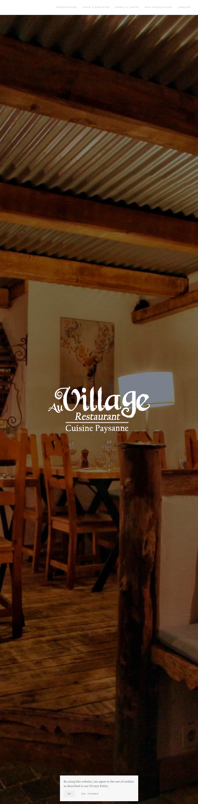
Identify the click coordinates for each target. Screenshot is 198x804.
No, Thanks (90, 793)
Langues (184, 7)
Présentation (66, 7)
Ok (69, 793)
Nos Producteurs (158, 7)
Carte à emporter (96, 7)
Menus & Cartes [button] (127, 7)
